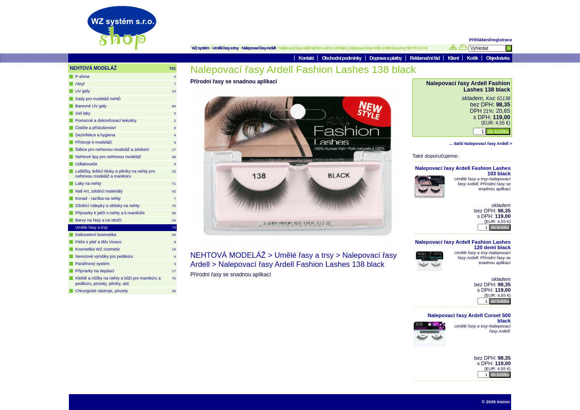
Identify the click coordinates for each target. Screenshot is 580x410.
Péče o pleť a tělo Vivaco (125, 242)
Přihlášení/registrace (490, 39)
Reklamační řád (425, 58)
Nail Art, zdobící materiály (125, 191)
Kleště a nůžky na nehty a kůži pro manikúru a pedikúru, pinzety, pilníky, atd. (125, 280)
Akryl (125, 84)
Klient (453, 58)
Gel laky (125, 113)
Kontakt (306, 58)
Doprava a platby (386, 58)
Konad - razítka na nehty (125, 198)
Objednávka (497, 58)
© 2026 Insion (496, 401)
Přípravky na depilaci (125, 271)
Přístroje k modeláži (125, 142)
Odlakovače (125, 164)
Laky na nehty (125, 183)
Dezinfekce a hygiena (125, 135)
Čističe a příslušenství (125, 127)
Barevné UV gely (125, 106)
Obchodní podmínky (342, 58)
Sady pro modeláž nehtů (98, 98)
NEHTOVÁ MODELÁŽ (123, 68)
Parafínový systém (125, 263)
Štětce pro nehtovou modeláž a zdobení (125, 149)
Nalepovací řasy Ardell (259, 48)
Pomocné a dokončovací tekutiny (125, 120)
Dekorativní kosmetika (125, 234)
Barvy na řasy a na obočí (125, 220)
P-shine (125, 76)
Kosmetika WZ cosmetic (125, 249)
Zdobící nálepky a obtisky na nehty (125, 205)
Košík (472, 58)
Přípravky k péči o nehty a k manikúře (125, 213)
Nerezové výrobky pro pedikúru (125, 256)
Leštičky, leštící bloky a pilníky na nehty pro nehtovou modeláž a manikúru (125, 173)
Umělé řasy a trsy (226, 48)
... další (480, 143)
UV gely (125, 91)
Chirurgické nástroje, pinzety (125, 291)
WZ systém (200, 48)
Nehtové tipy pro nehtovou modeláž (125, 156)
